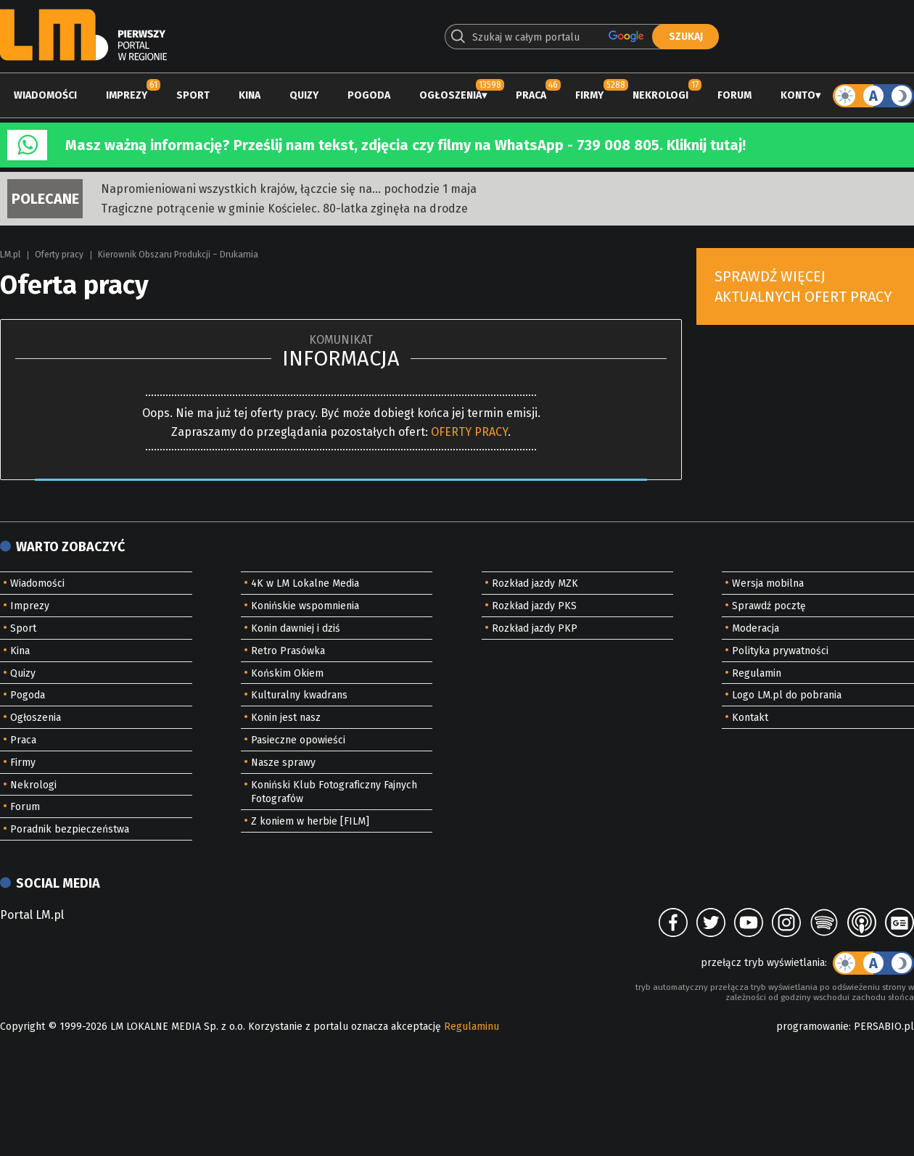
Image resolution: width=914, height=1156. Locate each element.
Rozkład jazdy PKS (534, 606)
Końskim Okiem (287, 673)
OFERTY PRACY (469, 432)
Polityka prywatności (780, 651)
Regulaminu (471, 1026)
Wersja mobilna (768, 583)
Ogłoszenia (450, 95)
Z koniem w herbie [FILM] (310, 821)
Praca (531, 95)
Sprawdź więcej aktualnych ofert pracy (803, 286)
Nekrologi (660, 95)
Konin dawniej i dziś (295, 628)
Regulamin (756, 673)
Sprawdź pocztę (769, 606)
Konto (798, 95)
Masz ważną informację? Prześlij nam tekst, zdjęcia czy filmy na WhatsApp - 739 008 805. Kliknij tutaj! (405, 145)
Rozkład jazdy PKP (534, 628)
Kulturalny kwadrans (299, 695)
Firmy (589, 95)
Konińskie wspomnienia (305, 606)
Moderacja (755, 628)
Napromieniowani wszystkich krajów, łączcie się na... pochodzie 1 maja (289, 189)
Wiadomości (45, 95)
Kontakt (750, 717)
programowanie (812, 1026)
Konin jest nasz (286, 717)
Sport (193, 95)
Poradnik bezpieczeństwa (69, 829)
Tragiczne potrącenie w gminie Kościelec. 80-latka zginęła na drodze (284, 208)
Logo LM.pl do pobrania (786, 695)
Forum (734, 95)
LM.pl (10, 254)
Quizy (303, 95)
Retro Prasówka (288, 651)
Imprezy (126, 95)
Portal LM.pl (32, 915)
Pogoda (368, 95)
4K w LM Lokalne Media (305, 583)
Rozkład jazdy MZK (535, 583)
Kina (249, 95)
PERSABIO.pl (884, 1026)
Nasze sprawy (283, 762)
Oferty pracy (59, 254)
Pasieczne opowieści (298, 740)
